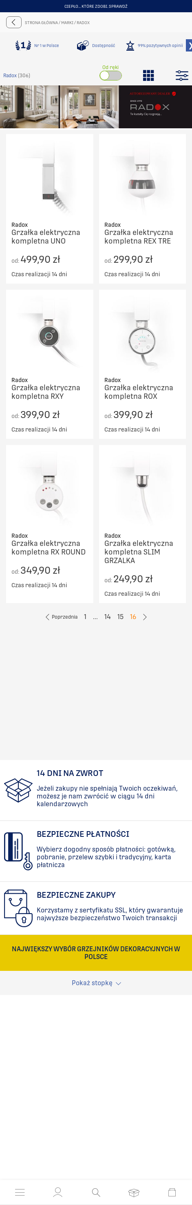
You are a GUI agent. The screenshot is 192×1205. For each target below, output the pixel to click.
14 (107, 617)
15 (120, 617)
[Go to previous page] (61, 617)
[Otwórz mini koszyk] (172, 1192)
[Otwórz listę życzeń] (134, 1192)
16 (133, 617)
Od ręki (110, 67)
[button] (57, 1192)
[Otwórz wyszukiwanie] (96, 1192)
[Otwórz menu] (20, 1192)
